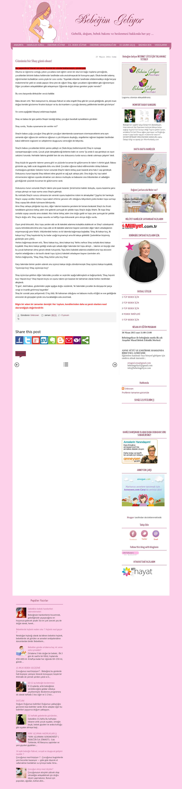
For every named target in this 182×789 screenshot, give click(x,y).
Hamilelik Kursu (35, 45)
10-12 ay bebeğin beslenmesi (41, 683)
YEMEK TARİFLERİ (132, 314)
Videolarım (161, 45)
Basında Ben (144, 45)
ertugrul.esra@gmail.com (139, 363)
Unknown (35, 315)
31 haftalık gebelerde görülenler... (43, 716)
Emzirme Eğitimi (56, 45)
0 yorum (65, 315)
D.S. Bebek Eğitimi (77, 45)
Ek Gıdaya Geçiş (127, 45)
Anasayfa (18, 45)
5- (123, 320)
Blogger (130, 517)
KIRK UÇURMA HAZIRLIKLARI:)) (42, 734)
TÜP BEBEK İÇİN (131, 303)
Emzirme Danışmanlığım (103, 45)
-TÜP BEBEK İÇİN (131, 297)
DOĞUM (20, 701)
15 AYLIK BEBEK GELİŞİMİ (28, 668)
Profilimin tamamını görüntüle (135, 393)
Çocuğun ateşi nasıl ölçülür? (40, 769)
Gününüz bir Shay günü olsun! (33, 61)
